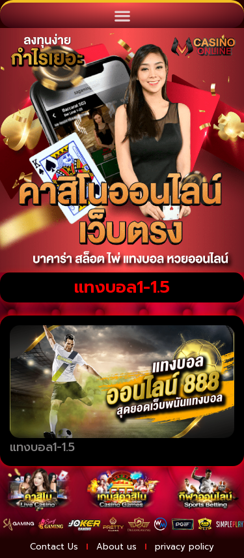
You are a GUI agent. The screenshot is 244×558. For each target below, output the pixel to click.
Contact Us (54, 546)
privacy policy (184, 546)
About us (116, 546)
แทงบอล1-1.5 (42, 447)
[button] (122, 15)
